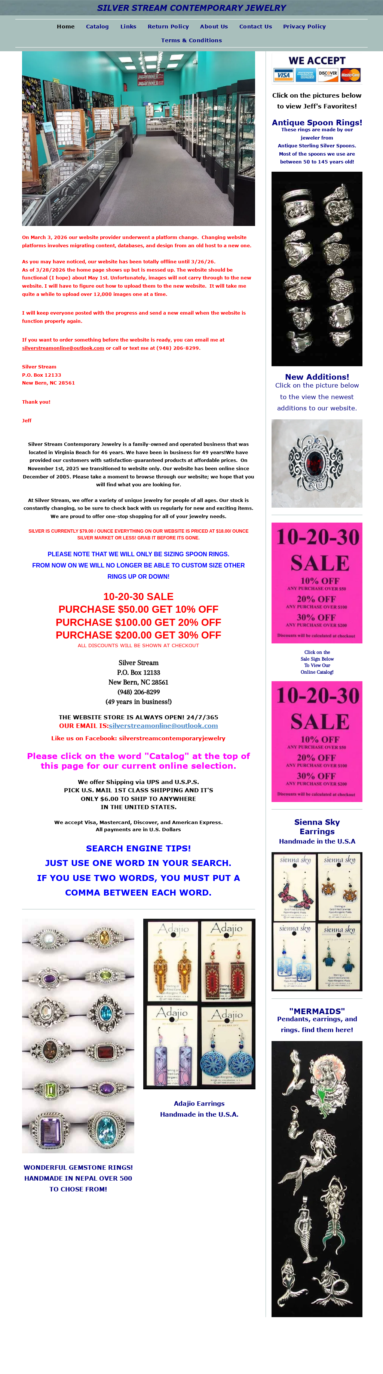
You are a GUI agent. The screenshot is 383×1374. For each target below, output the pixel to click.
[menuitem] (65, 26)
